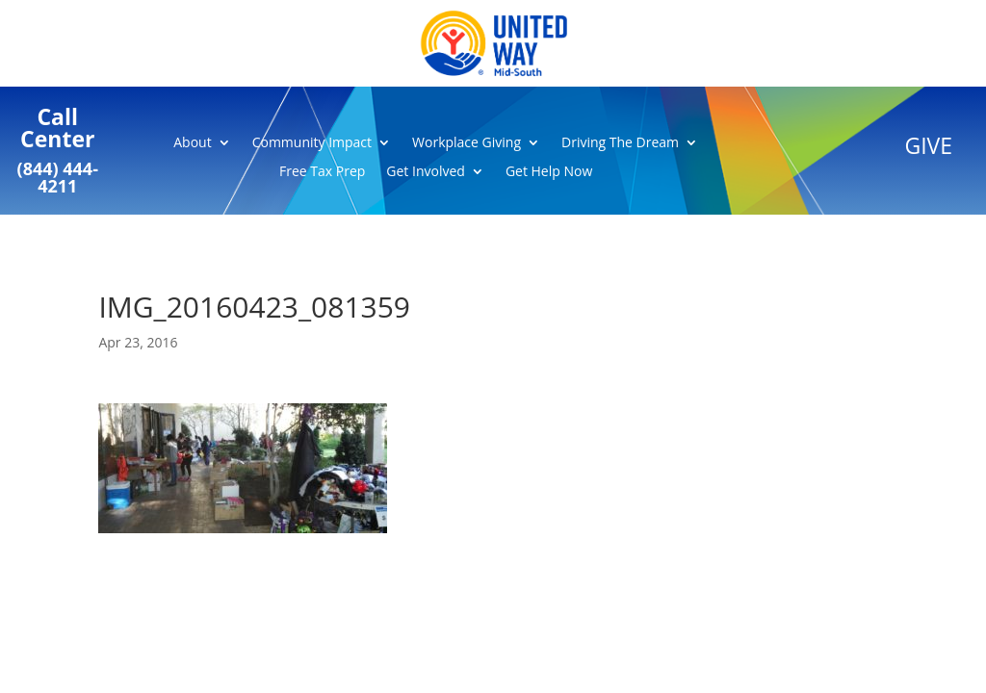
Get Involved (425, 172)
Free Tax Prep (322, 172)
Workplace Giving (466, 143)
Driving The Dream (620, 143)
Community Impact (312, 143)
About (192, 143)
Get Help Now (549, 172)
